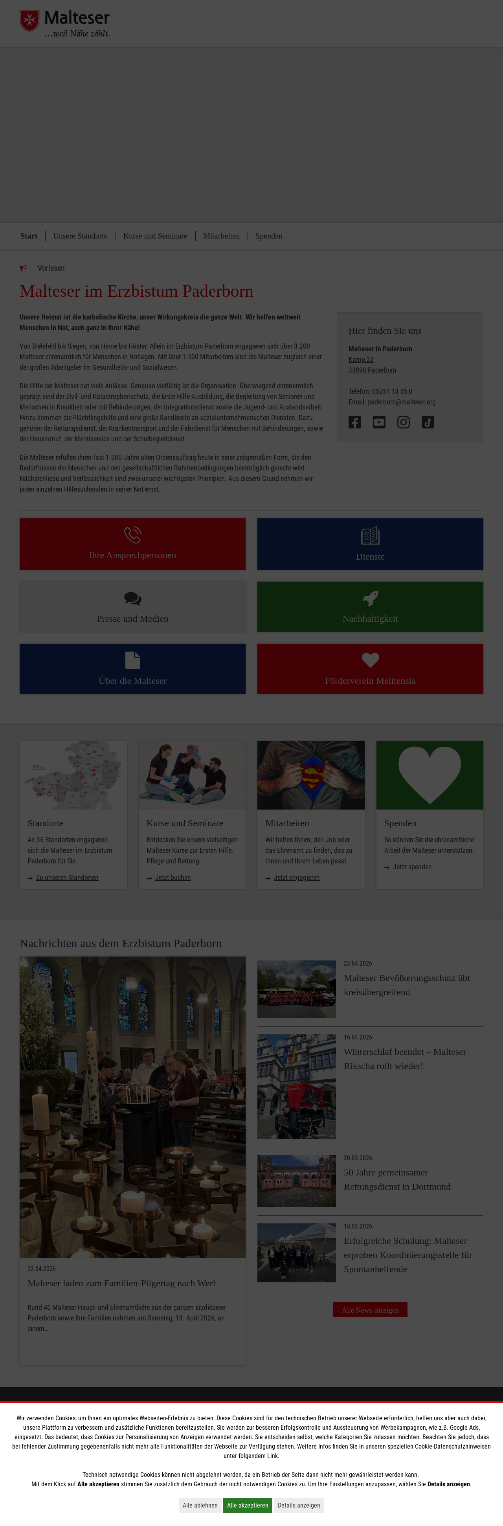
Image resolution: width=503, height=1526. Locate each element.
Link (272, 1456)
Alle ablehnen (202, 1505)
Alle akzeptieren (249, 1505)
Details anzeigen (301, 1505)
